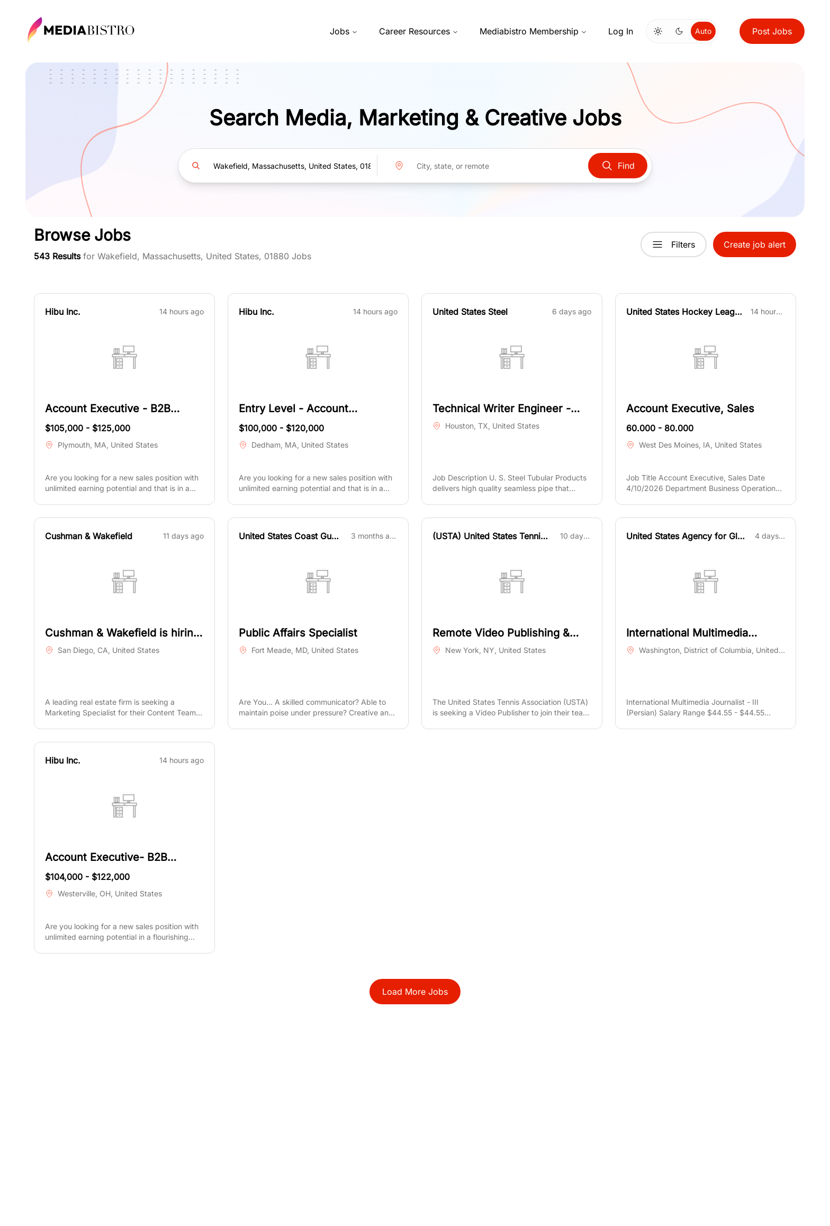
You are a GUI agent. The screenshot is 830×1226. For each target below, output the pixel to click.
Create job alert (755, 244)
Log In (620, 31)
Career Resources (418, 31)
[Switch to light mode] (657, 31)
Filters (673, 244)
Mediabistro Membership (533, 31)
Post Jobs (772, 31)
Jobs (344, 31)
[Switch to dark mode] (679, 31)
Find (618, 165)
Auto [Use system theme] (703, 30)
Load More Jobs (415, 991)
